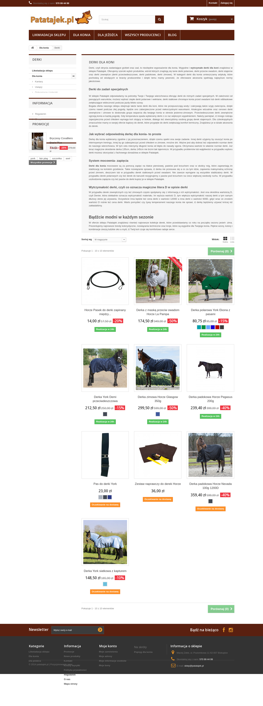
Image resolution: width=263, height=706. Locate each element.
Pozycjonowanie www (61, 696)
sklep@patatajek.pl (194, 665)
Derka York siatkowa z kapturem (105, 571)
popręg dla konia (143, 652)
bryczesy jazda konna (146, 661)
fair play (43, 321)
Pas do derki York (105, 484)
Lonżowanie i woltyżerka (47, 190)
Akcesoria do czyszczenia (47, 179)
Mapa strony (70, 683)
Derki (37, 114)
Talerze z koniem (143, 656)
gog (33, 353)
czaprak (46, 342)
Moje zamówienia (108, 651)
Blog (172, 35)
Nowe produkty (72, 656)
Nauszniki (39, 108)
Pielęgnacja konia (43, 98)
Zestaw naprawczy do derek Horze (158, 484)
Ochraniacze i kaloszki (46, 92)
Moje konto (108, 646)
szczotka (57, 321)
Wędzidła (39, 168)
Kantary (38, 81)
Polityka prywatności (75, 670)
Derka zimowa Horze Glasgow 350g (158, 399)
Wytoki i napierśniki (44, 174)
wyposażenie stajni (144, 679)
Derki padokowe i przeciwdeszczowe (45, 150)
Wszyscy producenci (143, 35)
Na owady (39, 201)
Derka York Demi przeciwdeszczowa (105, 399)
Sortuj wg (87, 239)
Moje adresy (105, 656)
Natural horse (41, 206)
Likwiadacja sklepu (49, 35)
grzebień (54, 347)
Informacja (42, 231)
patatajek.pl (42, 696)
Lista (232, 240)
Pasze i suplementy (44, 196)
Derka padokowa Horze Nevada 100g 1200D (210, 486)
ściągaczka (61, 342)
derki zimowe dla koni (146, 670)
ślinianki (35, 331)
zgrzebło (48, 331)
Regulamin (40, 240)
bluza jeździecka (143, 665)
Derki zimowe (44, 141)
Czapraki (39, 103)
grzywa (34, 342)
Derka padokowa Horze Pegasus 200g (210, 399)
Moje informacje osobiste (112, 661)
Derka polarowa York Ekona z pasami (210, 312)
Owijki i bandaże (43, 157)
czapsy (34, 337)
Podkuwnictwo (42, 212)
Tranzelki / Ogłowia (44, 163)
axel (68, 321)
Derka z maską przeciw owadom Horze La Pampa (157, 312)
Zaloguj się (227, 3)
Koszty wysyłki (72, 665)
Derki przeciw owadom (49, 130)
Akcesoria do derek (47, 119)
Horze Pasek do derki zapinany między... (105, 312)
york (33, 321)
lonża (64, 326)
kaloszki (46, 337)
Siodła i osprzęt (42, 185)
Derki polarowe (45, 125)
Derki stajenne (45, 136)
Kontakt (213, 3)
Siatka (225, 240)
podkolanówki (38, 326)
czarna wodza (38, 347)
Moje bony (104, 665)
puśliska (59, 337)
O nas (38, 246)
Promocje (40, 259)
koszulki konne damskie (147, 675)
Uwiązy (38, 87)
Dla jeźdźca (108, 35)
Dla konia (81, 35)
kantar (60, 331)
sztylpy (53, 326)
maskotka (68, 347)
